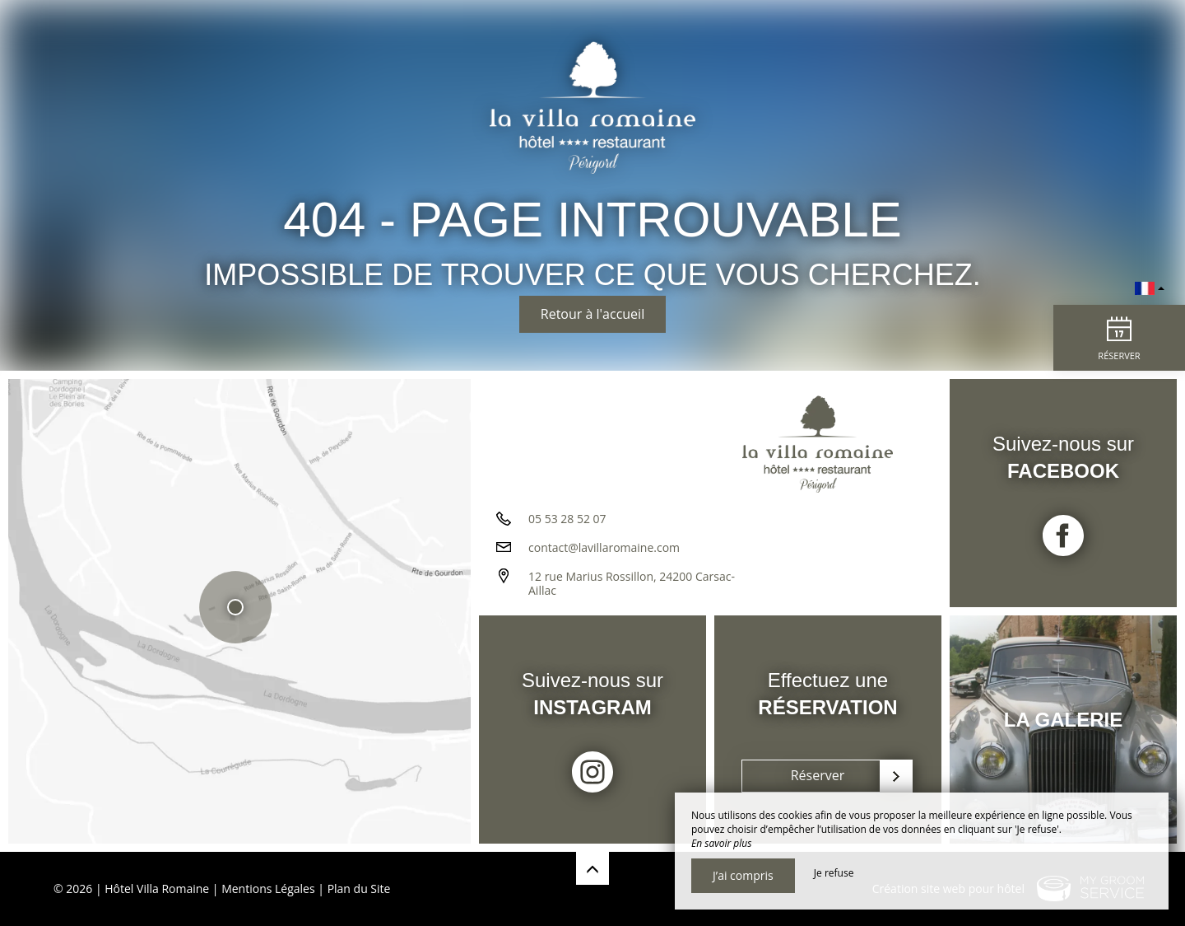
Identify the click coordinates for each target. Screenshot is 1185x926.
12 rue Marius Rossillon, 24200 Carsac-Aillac (631, 583)
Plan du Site (359, 888)
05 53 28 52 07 (567, 518)
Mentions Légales (268, 888)
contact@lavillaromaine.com (604, 547)
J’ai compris (743, 875)
